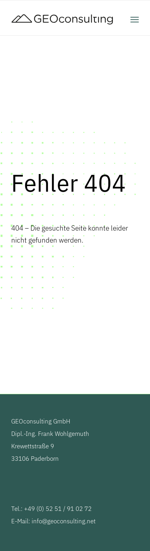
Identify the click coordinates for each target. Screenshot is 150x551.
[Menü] (134, 19)
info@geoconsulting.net (64, 521)
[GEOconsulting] (62, 19)
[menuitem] (134, 19)
